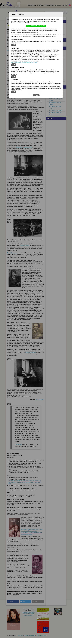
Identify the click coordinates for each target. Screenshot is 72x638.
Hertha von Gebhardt (30, 352)
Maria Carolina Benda (54, 56)
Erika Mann (19, 147)
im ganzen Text (64, 11)
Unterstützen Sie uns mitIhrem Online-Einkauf (28, 613)
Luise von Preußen (53, 69)
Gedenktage (49, 5)
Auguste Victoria (53, 51)
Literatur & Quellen (21, 50)
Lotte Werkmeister (53, 80)
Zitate (14, 50)
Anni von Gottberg (53, 60)
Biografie (9, 50)
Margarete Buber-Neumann (55, 58)
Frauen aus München (54, 25)
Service (65, 5)
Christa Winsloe (53, 82)
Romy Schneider (35, 63)
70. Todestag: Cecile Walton (56, 110)
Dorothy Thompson (24, 245)
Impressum (20, 635)
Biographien (32, 5)
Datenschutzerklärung (29, 635)
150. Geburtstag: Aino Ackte (56, 90)
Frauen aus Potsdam (21, 19)
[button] (13, 601)
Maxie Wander (52, 78)
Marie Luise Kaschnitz (54, 65)
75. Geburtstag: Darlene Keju (56, 92)
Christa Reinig (18, 444)
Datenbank (40, 5)
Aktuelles (58, 5)
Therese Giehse (17, 65)
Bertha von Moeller (53, 72)
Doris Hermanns (40, 399)
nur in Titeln (64, 13)
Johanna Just (52, 63)
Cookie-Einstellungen (41, 635)
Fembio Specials (11, 19)
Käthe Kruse (52, 67)
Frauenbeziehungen (54, 35)
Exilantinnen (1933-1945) (55, 33)
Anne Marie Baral (53, 54)
